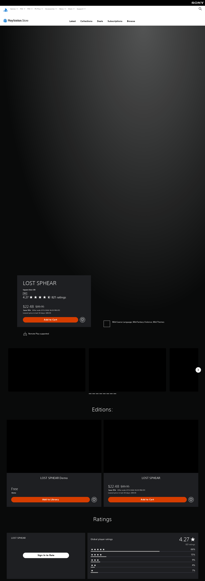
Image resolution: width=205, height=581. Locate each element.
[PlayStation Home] (5, 9)
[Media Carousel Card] (46, 367)
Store (70, 9)
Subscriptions (115, 18)
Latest (72, 18)
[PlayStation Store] (17, 17)
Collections (86, 18)
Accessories (49, 9)
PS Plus (38, 9)
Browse (131, 18)
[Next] (198, 367)
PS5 (21, 9)
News (61, 9)
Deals (100, 18)
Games (13, 9)
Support (80, 9)
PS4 (28, 9)
